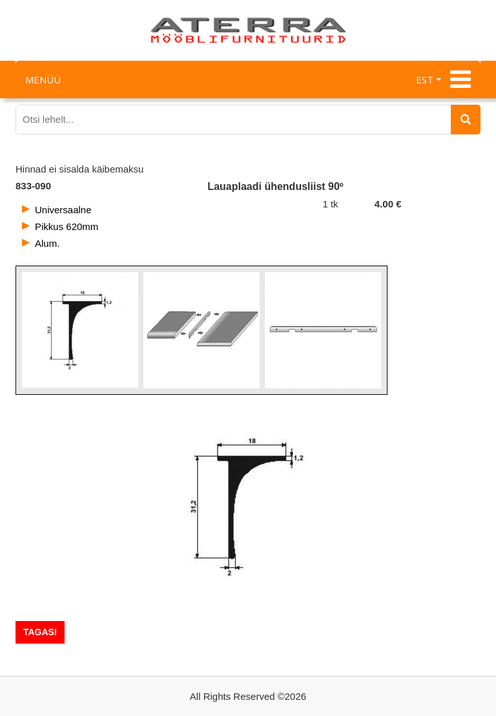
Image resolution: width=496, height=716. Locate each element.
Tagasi (40, 632)
